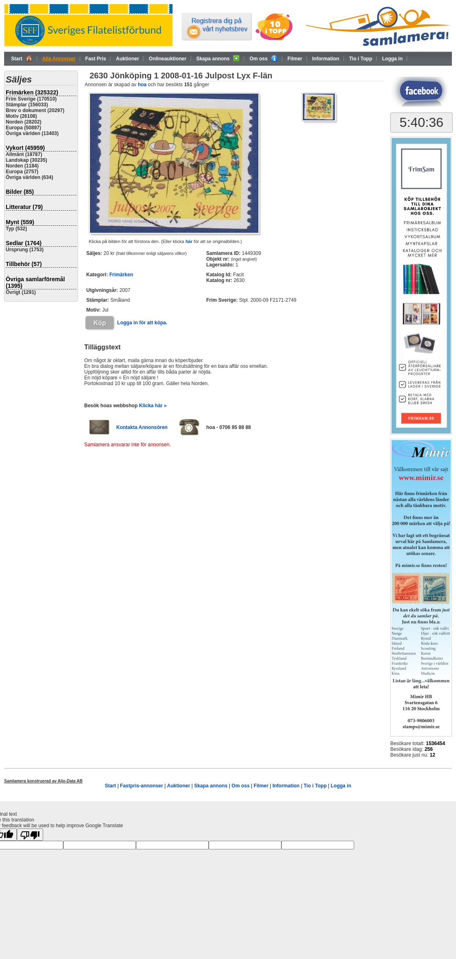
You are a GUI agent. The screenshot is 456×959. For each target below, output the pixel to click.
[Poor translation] (30, 834)
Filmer (295, 59)
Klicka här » (152, 405)
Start (21, 58)
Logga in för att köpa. (142, 323)
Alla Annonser (59, 59)
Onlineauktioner (167, 59)
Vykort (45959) (25, 148)
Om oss (263, 58)
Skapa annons (218, 58)
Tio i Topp (360, 59)
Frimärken (121, 275)
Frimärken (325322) (32, 92)
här (188, 241)
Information (325, 59)
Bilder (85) (20, 191)
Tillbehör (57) (24, 264)
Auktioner (127, 59)
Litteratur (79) (24, 207)
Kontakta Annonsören (142, 427)
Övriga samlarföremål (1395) (35, 282)
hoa (142, 84)
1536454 (435, 743)
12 (432, 755)
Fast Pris (95, 59)
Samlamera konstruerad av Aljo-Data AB (43, 781)
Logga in (392, 59)
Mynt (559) (20, 222)
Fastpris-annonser (141, 786)
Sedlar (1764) (23, 243)
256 (428, 749)
